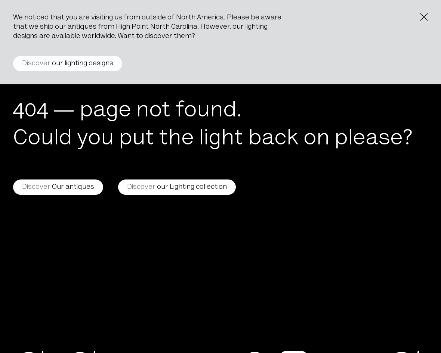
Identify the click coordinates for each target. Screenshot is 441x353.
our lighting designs (67, 63)
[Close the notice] (424, 17)
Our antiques (58, 187)
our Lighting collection (177, 187)
